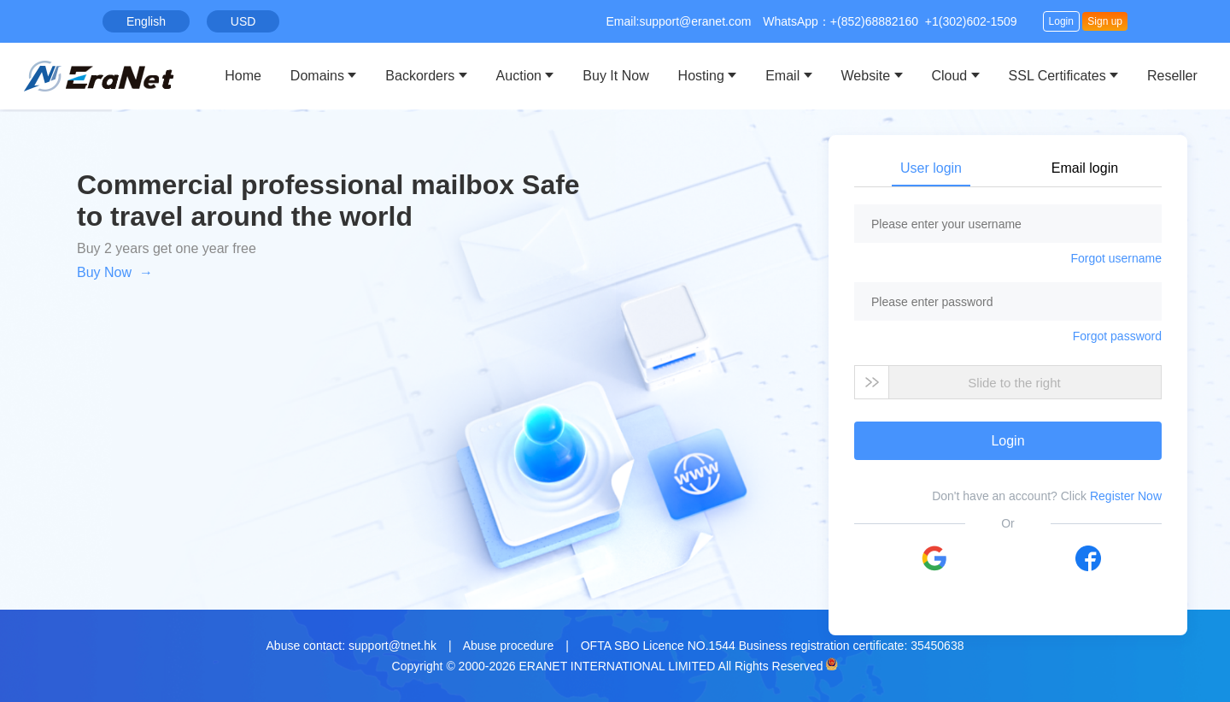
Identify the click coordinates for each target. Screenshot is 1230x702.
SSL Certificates (1057, 75)
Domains (317, 75)
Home (243, 75)
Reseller (1172, 75)
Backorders (419, 75)
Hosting (701, 75)
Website (866, 75)
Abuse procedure (508, 645)
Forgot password (1117, 336)
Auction (519, 75)
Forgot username (1116, 258)
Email (782, 75)
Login (1061, 21)
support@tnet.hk (392, 645)
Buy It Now (615, 75)
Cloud (949, 75)
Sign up (1104, 21)
